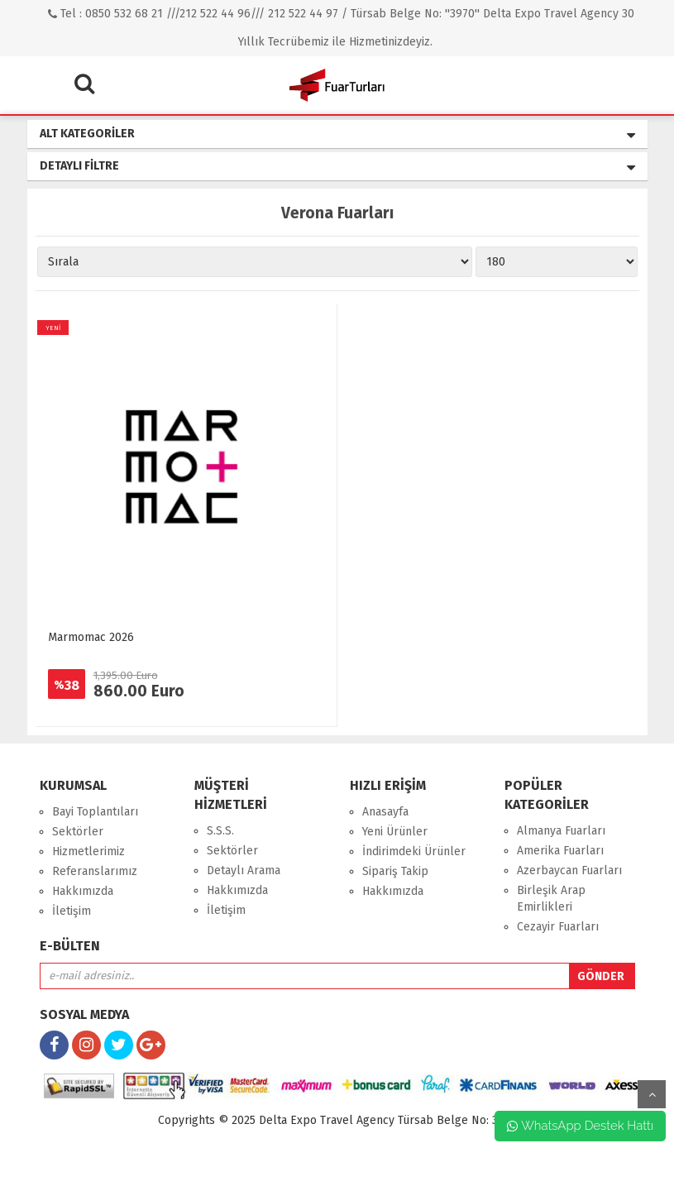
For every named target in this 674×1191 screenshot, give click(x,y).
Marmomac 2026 (91, 637)
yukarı (652, 1094)
